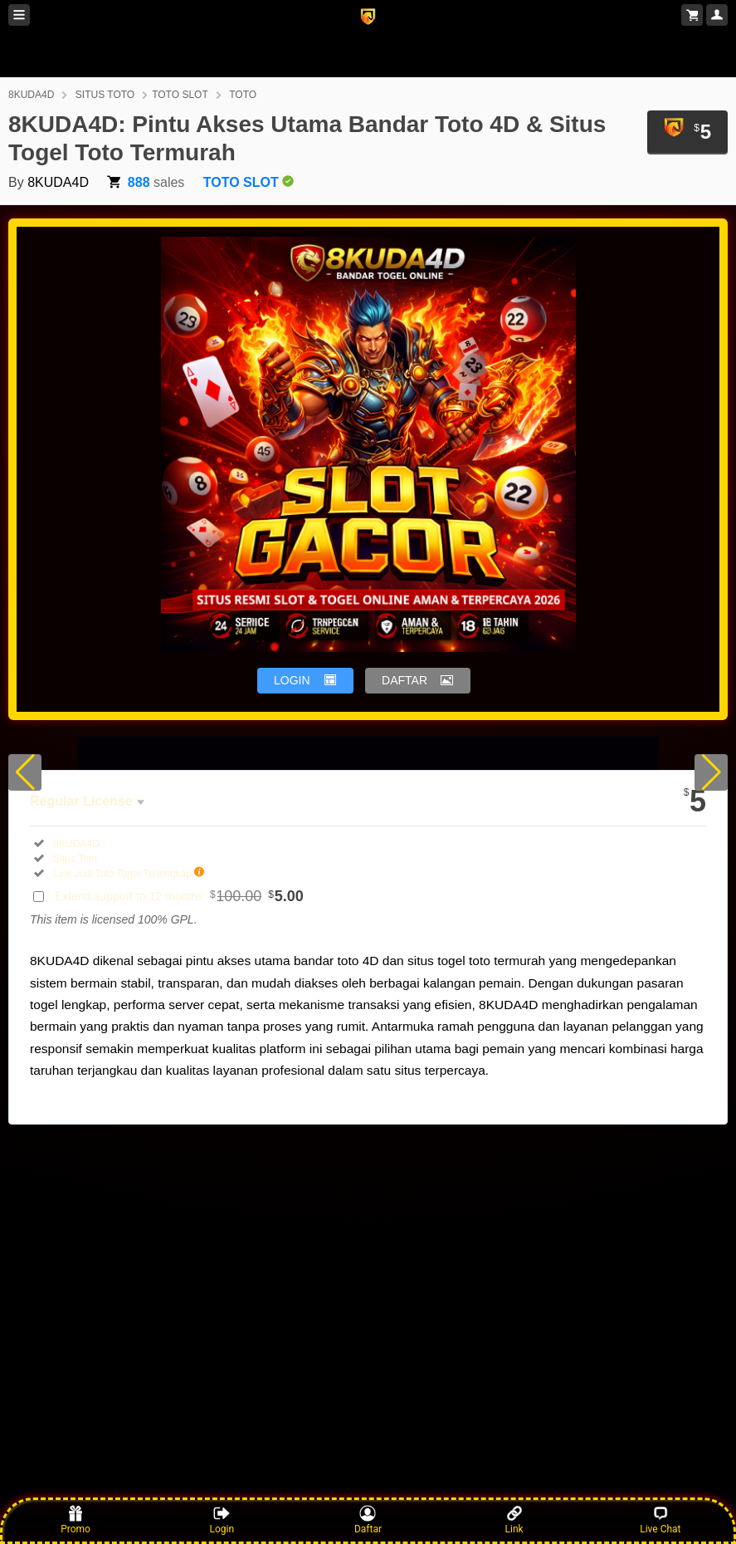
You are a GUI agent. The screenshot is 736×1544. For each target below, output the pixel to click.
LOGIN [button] (292, 680)
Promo (75, 1520)
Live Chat (660, 1520)
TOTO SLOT (180, 94)
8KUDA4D (31, 94)
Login (221, 1520)
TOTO (242, 94)
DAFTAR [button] (404, 680)
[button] (24, 772)
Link (514, 1520)
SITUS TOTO (105, 94)
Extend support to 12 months (179, 896)
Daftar (368, 1520)
